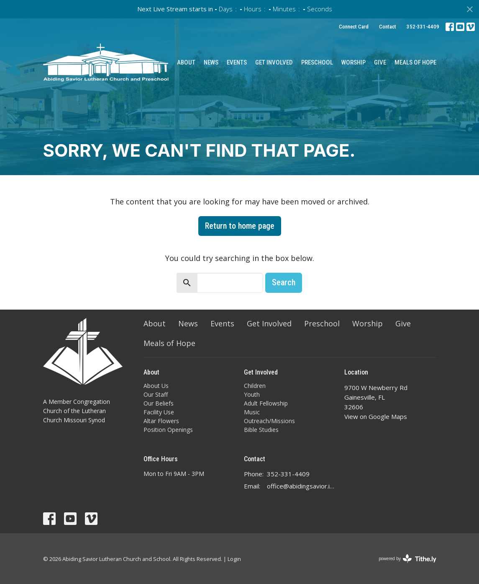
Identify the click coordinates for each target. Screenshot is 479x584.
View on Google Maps (375, 416)
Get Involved (274, 62)
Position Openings (168, 430)
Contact (387, 26)
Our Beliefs (158, 403)
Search (283, 282)
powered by (407, 559)
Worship (353, 62)
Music (252, 412)
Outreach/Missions (269, 421)
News (211, 62)
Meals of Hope (415, 62)
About (186, 62)
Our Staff (155, 394)
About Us (156, 386)
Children (255, 386)
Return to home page (239, 226)
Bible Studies (261, 430)
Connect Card (354, 26)
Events (237, 62)
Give (380, 62)
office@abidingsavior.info (301, 486)
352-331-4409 (423, 26)
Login (234, 559)
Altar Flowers (161, 421)
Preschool (317, 62)
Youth (252, 394)
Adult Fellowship (266, 403)
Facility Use (158, 412)
